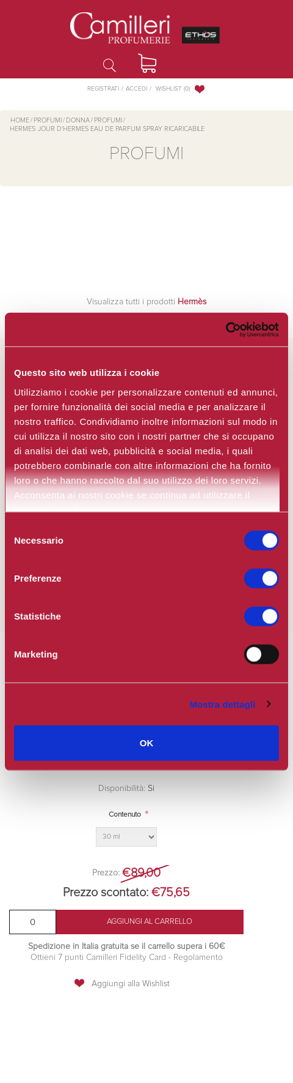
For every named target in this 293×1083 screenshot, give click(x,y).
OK (147, 743)
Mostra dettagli (222, 704)
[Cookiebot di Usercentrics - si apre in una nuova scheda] (225, 329)
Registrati (103, 89)
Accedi (136, 89)
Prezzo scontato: (105, 892)
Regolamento (197, 957)
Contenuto (125, 815)
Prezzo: (106, 873)
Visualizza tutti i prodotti (146, 302)
